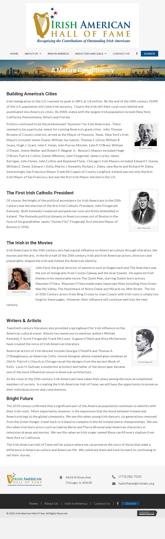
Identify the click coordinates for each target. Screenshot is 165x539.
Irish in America (76, 503)
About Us (51, 503)
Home (33, 503)
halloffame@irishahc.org (136, 483)
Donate (130, 503)
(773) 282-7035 (130, 476)
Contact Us (102, 503)
